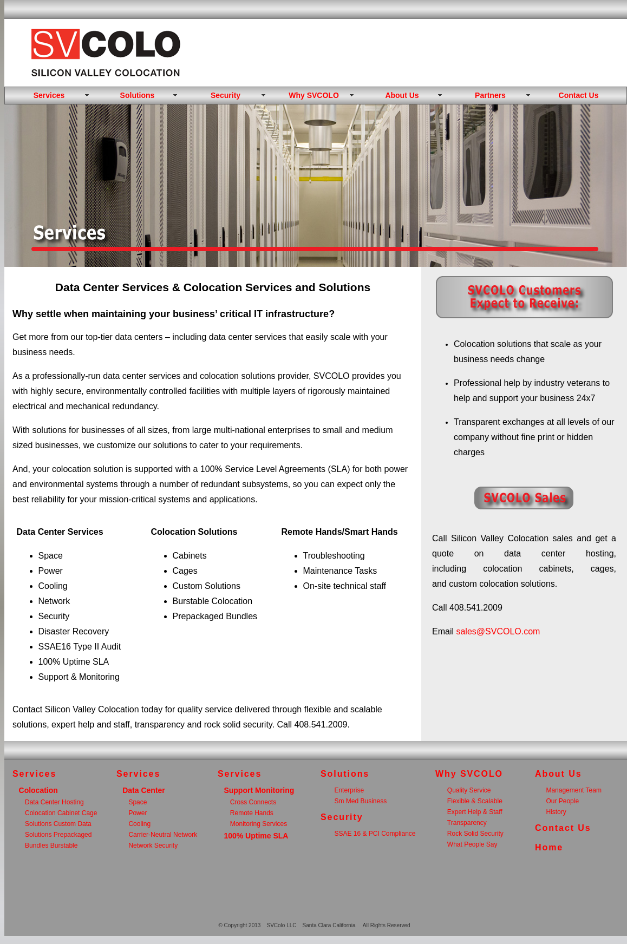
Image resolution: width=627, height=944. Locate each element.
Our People (562, 801)
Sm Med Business (360, 801)
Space (137, 802)
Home (549, 847)
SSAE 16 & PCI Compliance (374, 833)
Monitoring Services (258, 824)
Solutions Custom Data (58, 824)
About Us (402, 95)
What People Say (472, 844)
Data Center (143, 790)
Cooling (139, 824)
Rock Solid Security (475, 833)
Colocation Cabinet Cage (61, 813)
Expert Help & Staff (474, 812)
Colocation (38, 790)
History (556, 812)
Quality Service (469, 790)
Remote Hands (251, 813)
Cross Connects (253, 802)
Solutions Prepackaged (58, 834)
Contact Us (579, 95)
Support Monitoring (259, 790)
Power (137, 813)
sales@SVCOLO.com (498, 631)
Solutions (137, 95)
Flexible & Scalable (474, 801)
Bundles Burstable (51, 845)
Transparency (467, 823)
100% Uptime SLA (256, 835)
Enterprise (349, 790)
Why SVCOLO (314, 95)
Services (49, 95)
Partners (490, 95)
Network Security (153, 845)
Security (225, 95)
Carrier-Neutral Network (162, 834)
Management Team (574, 790)
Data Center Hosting (54, 802)
